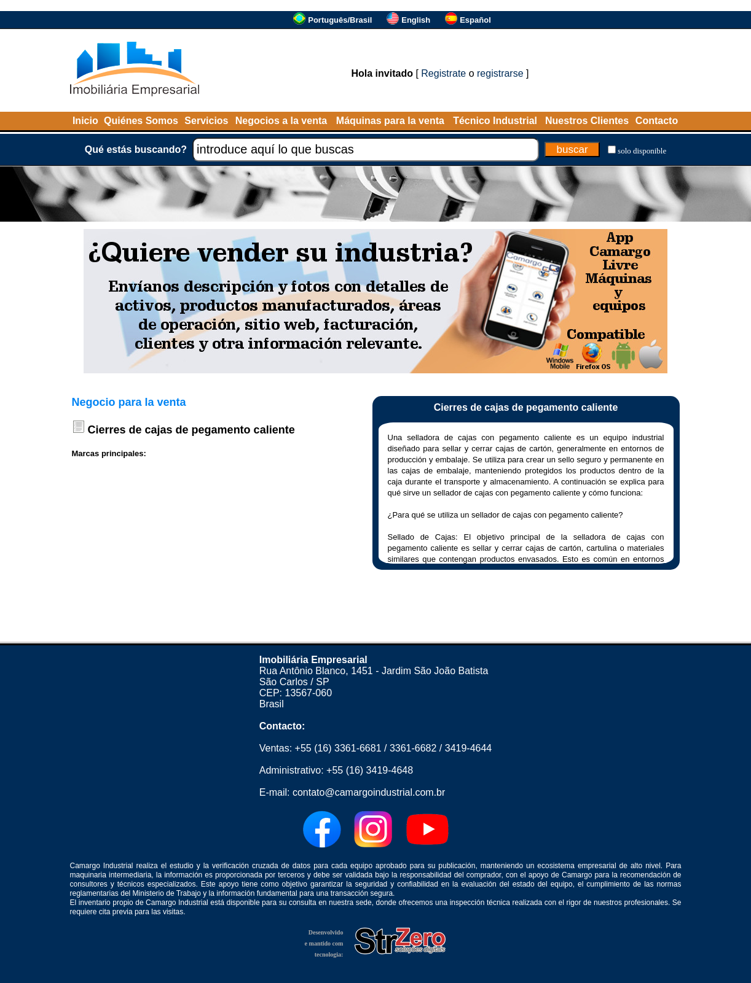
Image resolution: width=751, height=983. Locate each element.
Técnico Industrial (495, 120)
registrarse (500, 73)
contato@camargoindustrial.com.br (369, 792)
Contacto (656, 120)
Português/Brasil (340, 20)
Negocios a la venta (281, 120)
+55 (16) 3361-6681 (338, 748)
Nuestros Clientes (587, 120)
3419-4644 (468, 748)
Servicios (206, 120)
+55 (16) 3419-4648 (369, 770)
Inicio (85, 120)
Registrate (443, 73)
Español (475, 20)
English (415, 20)
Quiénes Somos (141, 120)
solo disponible (642, 150)
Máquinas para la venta (390, 120)
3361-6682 (413, 748)
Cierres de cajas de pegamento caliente (191, 430)
